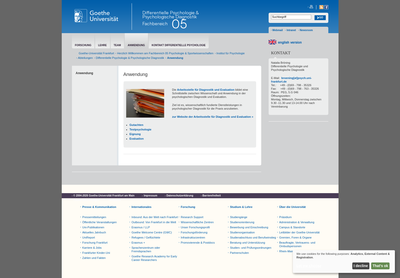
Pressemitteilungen (94, 217)
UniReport (88, 237)
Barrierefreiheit (212, 195)
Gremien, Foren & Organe (295, 237)
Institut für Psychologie (231, 53)
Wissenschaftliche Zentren (197, 222)
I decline (361, 266)
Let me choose (308, 266)
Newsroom (306, 30)
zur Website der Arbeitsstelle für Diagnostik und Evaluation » (212, 116)
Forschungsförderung (194, 232)
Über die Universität (292, 206)
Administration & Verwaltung (297, 222)
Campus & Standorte (292, 227)
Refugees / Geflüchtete (146, 237)
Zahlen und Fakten (94, 257)
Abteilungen (85, 57)
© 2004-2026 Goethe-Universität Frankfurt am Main (104, 195)
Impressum (150, 195)
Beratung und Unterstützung (247, 242)
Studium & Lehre (241, 206)
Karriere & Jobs (92, 247)
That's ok (380, 266)
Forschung (188, 206)
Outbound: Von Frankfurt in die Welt (154, 222)
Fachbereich (155, 23)
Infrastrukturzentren (193, 237)
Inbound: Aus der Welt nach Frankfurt (155, 217)
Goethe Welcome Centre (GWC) (152, 232)
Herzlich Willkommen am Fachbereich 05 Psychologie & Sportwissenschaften (165, 53)
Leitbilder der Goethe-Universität (299, 232)
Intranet (291, 30)
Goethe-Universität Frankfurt (96, 53)
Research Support (192, 217)
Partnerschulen (239, 252)
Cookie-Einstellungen (86, 200)
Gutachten (136, 124)
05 (179, 23)
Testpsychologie (141, 129)
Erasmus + (138, 242)
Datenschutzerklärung (180, 195)
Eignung (135, 134)
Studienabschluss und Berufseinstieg (253, 237)
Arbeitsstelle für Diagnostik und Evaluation (205, 89)
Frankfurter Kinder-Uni (96, 252)
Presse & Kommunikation (99, 206)
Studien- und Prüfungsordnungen (250, 247)
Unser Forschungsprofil (195, 227)
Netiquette (115, 200)
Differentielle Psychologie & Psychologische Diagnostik (170, 14)
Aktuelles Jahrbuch (94, 232)
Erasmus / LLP (141, 227)
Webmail (277, 30)
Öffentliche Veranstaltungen (99, 222)
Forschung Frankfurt (95, 242)
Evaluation (137, 138)
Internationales (142, 206)
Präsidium (285, 217)
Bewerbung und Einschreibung (249, 227)
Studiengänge (238, 217)
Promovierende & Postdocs (198, 242)
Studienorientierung (242, 222)
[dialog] (344, 261)
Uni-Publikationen (93, 227)
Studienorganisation (242, 232)
